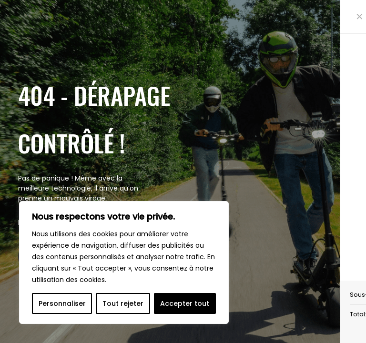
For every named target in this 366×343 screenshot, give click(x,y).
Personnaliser (62, 303)
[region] (124, 262)
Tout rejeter (122, 303)
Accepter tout (184, 303)
